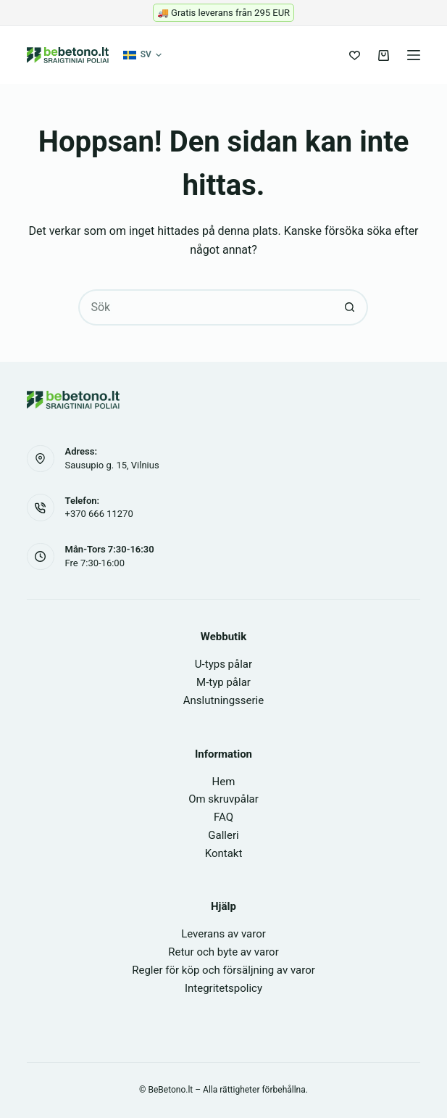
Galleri (223, 835)
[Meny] (413, 55)
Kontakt (224, 853)
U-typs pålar (223, 664)
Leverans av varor (223, 933)
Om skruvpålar (223, 799)
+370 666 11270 (99, 513)
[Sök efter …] (205, 307)
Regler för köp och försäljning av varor (223, 970)
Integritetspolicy (223, 988)
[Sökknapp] (350, 307)
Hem (223, 781)
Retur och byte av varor (223, 951)
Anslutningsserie (223, 700)
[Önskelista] (354, 55)
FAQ (223, 817)
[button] (142, 55)
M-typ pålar (223, 682)
